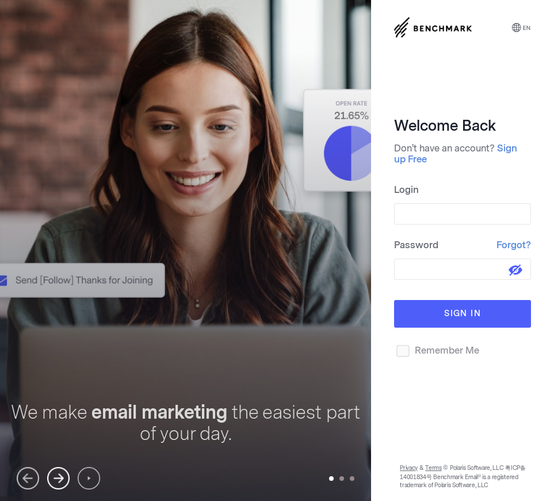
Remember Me (436, 351)
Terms (433, 468)
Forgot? (513, 245)
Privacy (409, 468)
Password (462, 245)
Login (406, 189)
